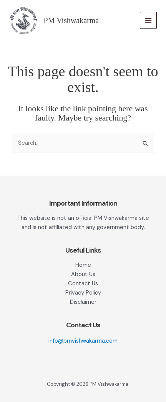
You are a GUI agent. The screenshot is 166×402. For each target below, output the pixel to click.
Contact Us (83, 283)
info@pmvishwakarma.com (83, 341)
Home (83, 265)
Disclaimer (83, 302)
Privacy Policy (83, 292)
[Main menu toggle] (148, 20)
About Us (83, 274)
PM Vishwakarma (71, 20)
